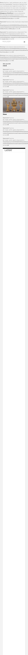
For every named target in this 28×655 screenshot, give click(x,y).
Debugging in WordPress (6, 13)
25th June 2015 (7, 63)
